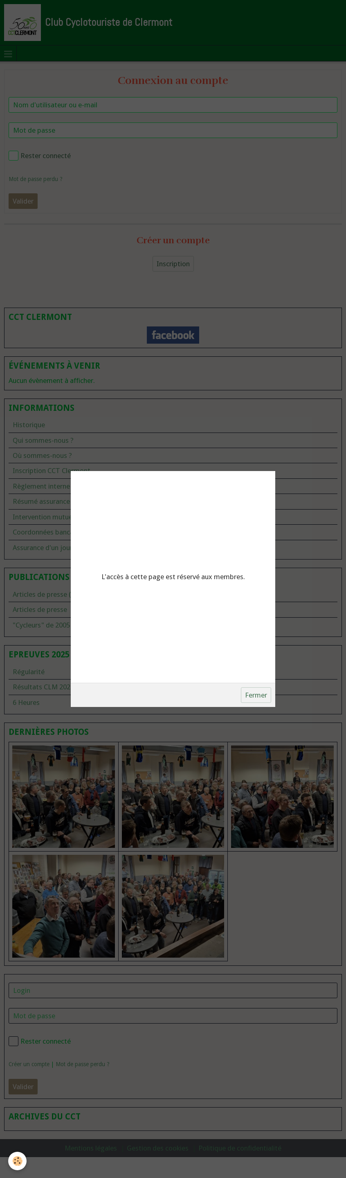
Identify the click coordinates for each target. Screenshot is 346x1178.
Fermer (256, 695)
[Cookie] (17, 1161)
